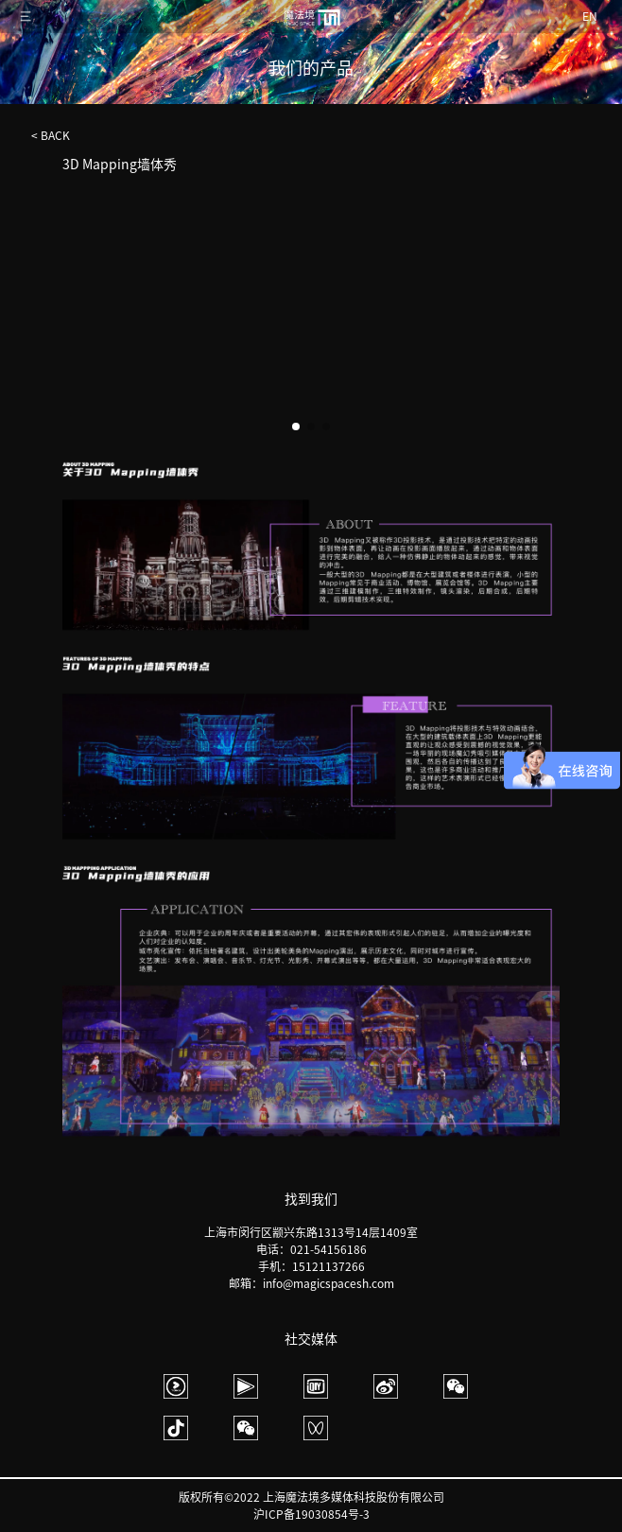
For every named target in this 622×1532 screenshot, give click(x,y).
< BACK (50, 135)
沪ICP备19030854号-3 (311, 1514)
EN (589, 16)
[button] (539, 333)
